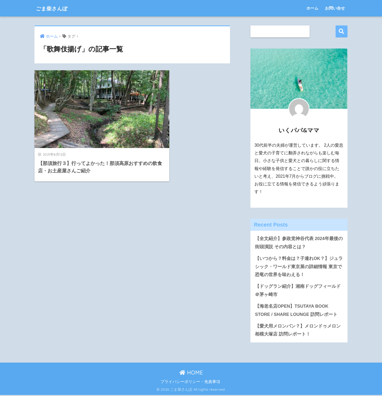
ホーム (312, 8)
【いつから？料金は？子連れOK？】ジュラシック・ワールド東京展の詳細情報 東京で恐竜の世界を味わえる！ (299, 266)
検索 (342, 31)
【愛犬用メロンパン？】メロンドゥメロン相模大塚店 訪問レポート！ (298, 331)
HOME (191, 373)
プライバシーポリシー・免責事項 (190, 382)
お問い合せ (335, 8)
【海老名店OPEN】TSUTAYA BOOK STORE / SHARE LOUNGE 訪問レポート (296, 310)
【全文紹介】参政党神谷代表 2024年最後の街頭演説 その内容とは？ (299, 242)
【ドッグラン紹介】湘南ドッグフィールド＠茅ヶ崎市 (298, 291)
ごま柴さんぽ (55, 8)
